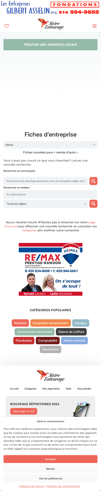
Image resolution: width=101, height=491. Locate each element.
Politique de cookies (32, 486)
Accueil (14, 388)
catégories (30, 230)
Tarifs (68, 388)
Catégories (30, 388)
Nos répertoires (51, 388)
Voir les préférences (50, 478)
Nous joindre (84, 388)
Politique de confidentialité (63, 486)
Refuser (50, 469)
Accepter (50, 459)
